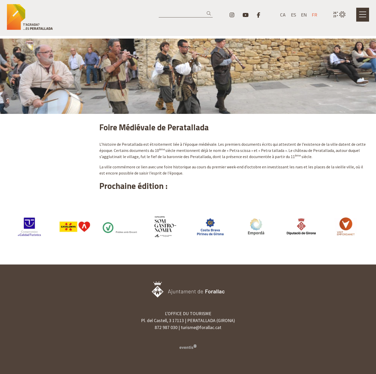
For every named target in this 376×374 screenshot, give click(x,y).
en (304, 15)
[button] (210, 13)
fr (314, 15)
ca (283, 15)
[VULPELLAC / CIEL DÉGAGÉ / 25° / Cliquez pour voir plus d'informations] (339, 14)
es (293, 15)
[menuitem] (232, 15)
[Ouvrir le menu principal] (362, 15)
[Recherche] (186, 13)
